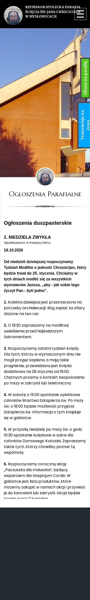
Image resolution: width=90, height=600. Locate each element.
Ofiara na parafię (85, 78)
